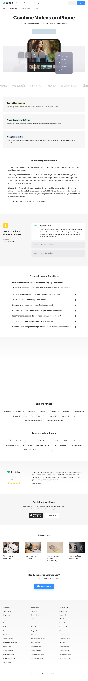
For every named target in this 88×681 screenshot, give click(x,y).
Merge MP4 (8, 411)
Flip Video (43, 441)
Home (4, 8)
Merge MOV (20, 411)
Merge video (14, 8)
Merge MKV (43, 411)
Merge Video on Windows (33, 420)
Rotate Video (27, 445)
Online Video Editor (12, 445)
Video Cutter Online (30, 450)
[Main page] (9, 2)
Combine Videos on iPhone (29, 8)
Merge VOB (41, 416)
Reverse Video (46, 450)
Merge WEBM (79, 411)
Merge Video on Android (55, 420)
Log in (72, 3)
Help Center (11, 241)
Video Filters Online (42, 445)
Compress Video (76, 445)
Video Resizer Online (71, 441)
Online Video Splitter (60, 445)
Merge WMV (16, 416)
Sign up (81, 3)
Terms (30, 673)
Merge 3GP (55, 411)
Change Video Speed (17, 441)
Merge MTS (54, 416)
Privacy (37, 673)
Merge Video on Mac (69, 416)
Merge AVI (31, 411)
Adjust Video (59, 450)
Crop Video (32, 441)
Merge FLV (66, 411)
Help (58, 673)
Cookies (44, 673)
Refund (52, 673)
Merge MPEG (29, 416)
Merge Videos (55, 441)
